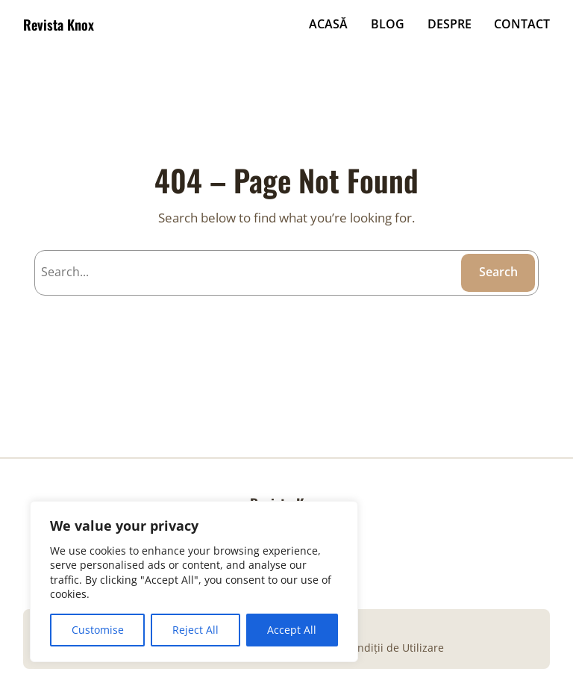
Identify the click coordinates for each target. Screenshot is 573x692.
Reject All (195, 630)
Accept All (291, 630)
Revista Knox (58, 24)
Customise (98, 630)
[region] (194, 581)
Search (498, 272)
